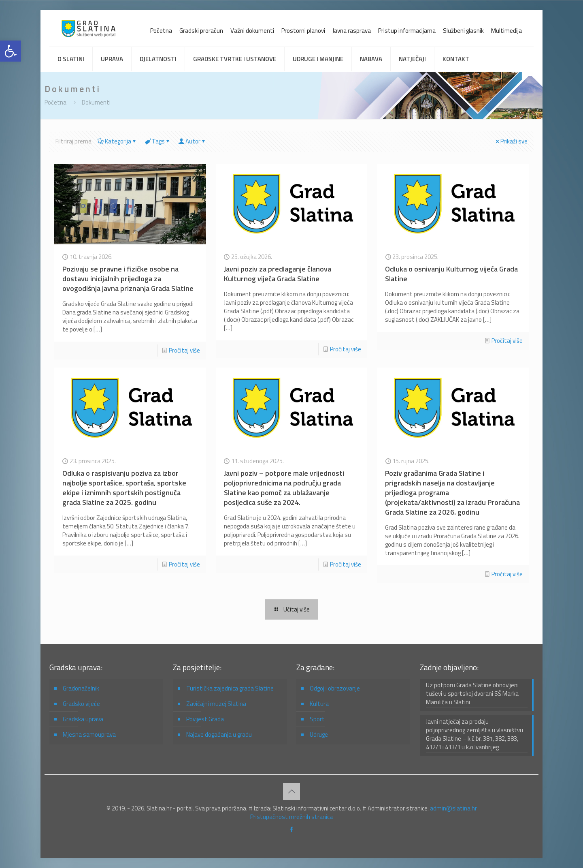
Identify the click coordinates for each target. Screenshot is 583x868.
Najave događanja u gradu (219, 734)
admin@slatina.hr (453, 808)
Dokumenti (96, 102)
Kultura (319, 703)
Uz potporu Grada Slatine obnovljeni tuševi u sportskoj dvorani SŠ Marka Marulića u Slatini (472, 694)
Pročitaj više (184, 350)
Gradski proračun (201, 31)
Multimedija (506, 31)
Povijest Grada (205, 719)
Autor (192, 141)
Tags (158, 141)
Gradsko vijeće (81, 703)
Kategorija (117, 141)
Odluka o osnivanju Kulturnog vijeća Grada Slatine (451, 273)
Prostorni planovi (303, 31)
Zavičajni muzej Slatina (216, 703)
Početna (161, 31)
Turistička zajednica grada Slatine (230, 688)
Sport (317, 719)
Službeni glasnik (463, 31)
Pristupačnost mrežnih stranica (291, 816)
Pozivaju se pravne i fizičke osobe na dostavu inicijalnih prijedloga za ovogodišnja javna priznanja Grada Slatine (128, 278)
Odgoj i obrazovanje (335, 688)
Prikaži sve (511, 141)
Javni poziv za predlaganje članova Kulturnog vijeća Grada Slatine (277, 273)
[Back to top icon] (291, 791)
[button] (10, 51)
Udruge (319, 734)
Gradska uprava (83, 719)
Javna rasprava (351, 31)
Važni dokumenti (252, 31)
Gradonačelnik (81, 688)
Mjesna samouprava (89, 734)
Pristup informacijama (407, 31)
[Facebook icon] (292, 829)
